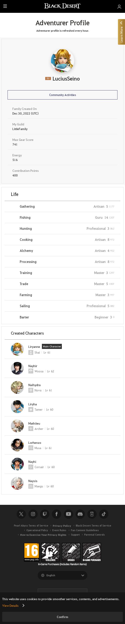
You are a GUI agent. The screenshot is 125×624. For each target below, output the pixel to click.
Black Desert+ (92, 514)
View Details (10, 605)
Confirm (62, 617)
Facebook (56, 514)
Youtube (68, 514)
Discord (80, 514)
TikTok (103, 514)
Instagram (33, 514)
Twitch (44, 514)
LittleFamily (19, 129)
